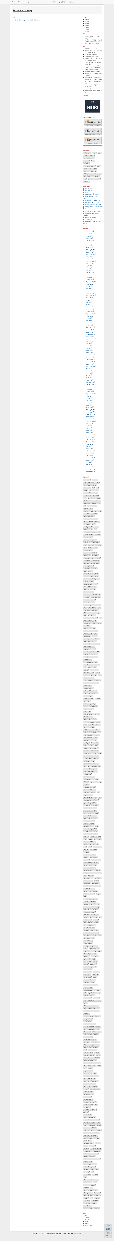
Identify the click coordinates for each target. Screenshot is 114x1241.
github (86, 886)
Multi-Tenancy (94, 670)
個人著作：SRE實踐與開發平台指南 (93, 40)
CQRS (97, 652)
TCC (85, 1029)
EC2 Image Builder (89, 1143)
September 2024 (90, 254)
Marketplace (87, 1032)
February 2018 (90, 382)
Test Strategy (92, 615)
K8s (96, 1104)
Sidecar (86, 894)
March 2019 (89, 352)
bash (89, 641)
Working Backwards (92, 873)
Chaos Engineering (89, 800)
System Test (87, 711)
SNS (95, 953)
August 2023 (89, 263)
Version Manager (88, 534)
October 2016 (89, 419)
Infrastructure (88, 1021)
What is (86, 1133)
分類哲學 (87, 31)
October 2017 (89, 391)
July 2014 (88, 462)
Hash (85, 545)
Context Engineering (89, 1016)
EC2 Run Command (89, 730)
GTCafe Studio (88, 1225)
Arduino (96, 813)
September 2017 (90, 394)
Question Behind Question (91, 610)
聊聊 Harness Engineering (90, 192)
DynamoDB (94, 743)
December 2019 (90, 332)
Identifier (86, 654)
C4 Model (86, 1120)
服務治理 (97, 1058)
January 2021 (89, 309)
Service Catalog (88, 966)
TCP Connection (92, 586)
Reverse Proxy (88, 1097)
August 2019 (89, 341)
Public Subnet (88, 1206)
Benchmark (96, 542)
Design (98, 894)
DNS (98, 482)
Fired (99, 675)
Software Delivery (89, 904)
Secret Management (94, 886)
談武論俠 (86, 782)
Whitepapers (96, 1151)
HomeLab (86, 532)
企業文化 (86, 836)
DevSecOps (95, 974)
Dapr (85, 847)
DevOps (45, 2)
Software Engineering (94, 174)
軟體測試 (87, 181)
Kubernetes (92, 545)
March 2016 (89, 432)
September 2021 (90, 295)
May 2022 (88, 288)
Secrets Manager (88, 870)
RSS (86, 1215)
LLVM (85, 865)
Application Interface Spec (91, 862)
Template (95, 763)
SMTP (96, 922)
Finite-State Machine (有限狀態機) (92, 206)
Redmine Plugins (95, 860)
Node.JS (95, 961)
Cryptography (88, 961)
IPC (85, 717)
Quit (85, 922)
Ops (85, 766)
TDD (95, 829)
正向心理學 (87, 1200)
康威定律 (86, 1198)
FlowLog (97, 613)
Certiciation (96, 998)
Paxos (85, 808)
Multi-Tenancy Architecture (91, 1006)
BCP (94, 1039)
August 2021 (89, 298)
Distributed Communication (91, 644)
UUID (96, 576)
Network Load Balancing (90, 706)
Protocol (86, 1148)
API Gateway (87, 810)
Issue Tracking (92, 667)
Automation (94, 917)
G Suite (97, 639)
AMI (91, 831)
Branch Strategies (89, 680)
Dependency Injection (90, 599)
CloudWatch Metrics (89, 995)
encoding (86, 639)
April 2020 (89, 323)
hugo (92, 672)
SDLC (99, 951)
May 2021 (88, 302)
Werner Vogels (88, 940)
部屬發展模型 (87, 883)
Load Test (86, 792)
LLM (99, 607)
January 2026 (89, 240)
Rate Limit (96, 665)
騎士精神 (92, 959)
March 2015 (89, 448)
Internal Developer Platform (91, 735)
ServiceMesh (87, 555)
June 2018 (88, 373)
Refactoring (87, 888)
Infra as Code (91, 1078)
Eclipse (86, 1146)
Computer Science (89, 158)
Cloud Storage (96, 1063)
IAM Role (86, 917)
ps (92, 881)
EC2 (91, 508)
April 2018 (89, 378)
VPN (96, 573)
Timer (95, 1164)
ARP (94, 1065)
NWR (85, 993)
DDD (85, 839)
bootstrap (87, 933)
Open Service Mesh (89, 776)
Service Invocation (89, 678)
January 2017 (89, 412)
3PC (93, 761)
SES (85, 613)
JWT (98, 1133)
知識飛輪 (91, 722)
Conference (87, 524)
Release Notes (88, 774)
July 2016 (88, 426)
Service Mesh (87, 891)
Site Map (87, 1217)
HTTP (85, 657)
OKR (99, 797)
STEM (96, 1076)
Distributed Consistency (90, 691)
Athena (86, 722)
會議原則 (86, 964)
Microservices (94, 756)
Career (86, 155)
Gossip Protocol (88, 753)
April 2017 (89, 405)
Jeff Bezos (91, 1195)
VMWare (89, 717)
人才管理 (97, 176)
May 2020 (88, 320)
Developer (87, 743)
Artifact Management (90, 1102)
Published (87, 868)
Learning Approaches (90, 719)
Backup (86, 1052)
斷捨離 (90, 1065)
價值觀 (98, 498)
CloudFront (87, 623)
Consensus (95, 555)
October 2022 (89, 279)
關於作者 (87, 23)
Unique (93, 868)
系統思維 (96, 1034)
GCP (98, 166)
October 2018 (89, 364)
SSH (98, 792)
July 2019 (88, 343)
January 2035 (89, 231)
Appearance (95, 1081)
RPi (100, 618)
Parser (99, 1122)
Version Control (91, 506)
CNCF (90, 1141)
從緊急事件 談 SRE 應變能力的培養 (93, 79)
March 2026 (89, 238)
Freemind (77, 1233)
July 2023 (88, 266)
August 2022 (89, 284)
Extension (97, 1138)
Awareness (96, 1011)
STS (85, 1045)
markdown (96, 758)
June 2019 (88, 346)
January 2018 (89, 384)
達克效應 (93, 1185)
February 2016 (90, 435)
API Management (88, 662)
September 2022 (90, 282)
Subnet (99, 1000)
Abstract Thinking (88, 511)
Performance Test (89, 1094)
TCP (85, 1065)
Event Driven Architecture (91, 818)
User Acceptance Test (90, 1084)
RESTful (97, 672)
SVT (85, 586)
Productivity (87, 1081)
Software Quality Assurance (91, 1154)
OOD (89, 701)
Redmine (86, 171)
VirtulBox (86, 672)
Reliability (86, 558)
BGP (95, 966)
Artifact (92, 821)
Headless (91, 875)
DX (92, 592)
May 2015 (88, 446)
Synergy (92, 1169)
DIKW (95, 831)
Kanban (98, 1055)
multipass (86, 576)
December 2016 (90, 414)
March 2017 (89, 407)
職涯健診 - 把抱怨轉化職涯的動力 (92, 204)
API (100, 917)
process (86, 633)
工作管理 (94, 636)
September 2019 (90, 339)
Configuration (88, 1164)
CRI (93, 888)
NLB (85, 1000)
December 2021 (90, 293)
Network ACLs (88, 1182)
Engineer (92, 782)
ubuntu (94, 1203)
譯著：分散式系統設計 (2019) (92, 44)
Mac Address (93, 857)
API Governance (96, 1032)
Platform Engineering (89, 628)
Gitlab (85, 675)
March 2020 (89, 325)
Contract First (93, 693)
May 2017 (88, 403)
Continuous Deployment (90, 899)
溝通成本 (86, 857)
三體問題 (86, 670)
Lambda (86, 529)
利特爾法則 (87, 956)
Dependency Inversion (95, 1125)
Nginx (94, 649)
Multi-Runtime (88, 920)
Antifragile (93, 1133)
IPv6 (95, 951)
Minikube (93, 1156)
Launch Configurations (90, 816)
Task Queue (87, 938)
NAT (96, 985)
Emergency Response (90, 589)
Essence (94, 503)
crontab (86, 732)
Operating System (89, 566)
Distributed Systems (90, 166)
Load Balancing (88, 620)
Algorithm (91, 993)
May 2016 (88, 428)
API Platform (94, 933)
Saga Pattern (94, 1200)
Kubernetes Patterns (89, 1122)
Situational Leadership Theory (92, 501)
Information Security (89, 1024)
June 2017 (88, 400)
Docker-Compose (96, 623)
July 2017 (88, 398)
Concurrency (87, 1063)
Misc (90, 168)
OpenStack (98, 511)
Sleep (90, 847)
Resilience (97, 1208)
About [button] (98, 2)
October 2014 (89, 460)
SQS (95, 740)
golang (86, 490)
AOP (85, 1177)
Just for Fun (93, 849)
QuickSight (98, 534)
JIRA (91, 1198)
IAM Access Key (96, 594)
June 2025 (88, 245)
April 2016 (89, 430)
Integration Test (88, 579)
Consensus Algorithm (90, 855)
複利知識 (93, 792)
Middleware (87, 779)
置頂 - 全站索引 (87, 189)
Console (92, 727)
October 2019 (89, 336)
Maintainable (91, 1029)
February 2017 (90, 410)
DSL (92, 576)
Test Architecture (88, 1104)
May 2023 (88, 270)
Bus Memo (87, 1128)
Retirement (92, 1146)
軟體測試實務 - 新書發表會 (91, 56)
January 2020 (89, 330)
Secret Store (94, 1135)
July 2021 (88, 300)
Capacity (96, 579)
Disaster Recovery (94, 748)
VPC (95, 803)
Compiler (86, 618)
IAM (99, 1159)
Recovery (86, 821)
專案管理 (86, 1187)
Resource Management (90, 540)
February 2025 (90, 250)
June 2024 (88, 256)
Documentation (88, 987)
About (94, 153)
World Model (87, 769)
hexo (91, 1052)
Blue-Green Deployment (90, 568)
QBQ (85, 1050)
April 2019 (89, 350)
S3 (100, 839)
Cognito (98, 722)
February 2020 (90, 327)
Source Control (92, 485)
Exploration (93, 964)
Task (96, 662)
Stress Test (98, 870)
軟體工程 (53, 2)
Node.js (90, 1034)
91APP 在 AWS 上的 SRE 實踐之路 (93, 66)
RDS (97, 800)
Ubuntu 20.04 (93, 808)
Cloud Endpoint (95, 597)
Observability (87, 1047)
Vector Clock (87, 480)
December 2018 (90, 359)
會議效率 (94, 1128)
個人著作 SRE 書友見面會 (91, 54)
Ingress (94, 769)
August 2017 (89, 396)
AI (85, 153)
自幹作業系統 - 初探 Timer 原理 (91, 212)
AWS (37, 2)
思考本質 (87, 27)
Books (93, 982)
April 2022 (89, 291)
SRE (85, 174)
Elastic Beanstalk (88, 797)
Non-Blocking (87, 659)
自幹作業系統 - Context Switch (91, 202)
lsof (93, 488)
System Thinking (88, 537)
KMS (85, 485)
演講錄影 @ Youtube (90, 49)
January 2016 (89, 437)
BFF (92, 1172)
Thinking (97, 1195)
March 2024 (89, 259)
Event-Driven (87, 514)
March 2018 (89, 380)
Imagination (87, 912)
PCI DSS (96, 881)
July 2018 (88, 371)
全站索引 (87, 19)
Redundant (87, 592)
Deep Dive (87, 860)
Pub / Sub (90, 613)
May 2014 (88, 464)
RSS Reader (96, 972)
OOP (85, 547)
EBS (100, 753)
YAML (99, 935)
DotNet (93, 532)
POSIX (95, 810)
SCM (85, 521)
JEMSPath (96, 920)
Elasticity (86, 849)
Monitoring (94, 493)
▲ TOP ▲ (107, 1235)
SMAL (98, 532)
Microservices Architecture (91, 1180)
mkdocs (90, 1068)
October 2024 (89, 252)
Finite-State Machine (89, 990)
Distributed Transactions (90, 771)
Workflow (95, 1086)
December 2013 (90, 469)
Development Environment (91, 527)
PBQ (96, 745)
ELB (93, 524)
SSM (85, 607)
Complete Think (17, 2)
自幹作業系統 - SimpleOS (90, 217)
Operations (87, 503)
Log (85, 909)
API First (97, 698)
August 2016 (89, 423)
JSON (98, 1029)
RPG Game (93, 842)
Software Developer (93, 521)
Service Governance (89, 516)
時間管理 (95, 891)
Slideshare (87, 1223)
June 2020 (88, 318)
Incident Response (89, 573)
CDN (94, 977)
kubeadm (86, 930)
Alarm (85, 1125)
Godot (96, 737)
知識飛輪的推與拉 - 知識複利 (91, 194)
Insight (86, 948)
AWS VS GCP (91, 1008)
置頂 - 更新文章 (87, 191)
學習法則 (87, 25)
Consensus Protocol (95, 1148)
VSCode (86, 831)
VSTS (95, 1190)
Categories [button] (29, 2)
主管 (85, 1008)
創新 (97, 1169)
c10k (94, 1182)
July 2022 (88, 286)
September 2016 (90, 421)
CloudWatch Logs (89, 698)
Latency (99, 782)
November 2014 (90, 458)
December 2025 (90, 243)
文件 (90, 951)
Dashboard (87, 1203)
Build (85, 724)
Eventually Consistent (93, 1045)
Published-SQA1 (88, 696)
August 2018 (89, 368)
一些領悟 (87, 29)
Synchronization (92, 657)
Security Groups (94, 844)
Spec (85, 896)
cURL (95, 753)
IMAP (95, 553)
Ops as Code (87, 488)
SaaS (85, 615)
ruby (96, 826)
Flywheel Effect (88, 740)
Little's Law (87, 834)
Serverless (97, 1193)
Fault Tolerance (88, 737)
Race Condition (95, 1042)
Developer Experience (90, 787)
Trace (97, 730)
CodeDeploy (92, 948)
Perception (87, 652)
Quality (86, 951)
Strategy (97, 993)
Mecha (91, 865)
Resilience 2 (95, 883)
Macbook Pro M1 (88, 985)
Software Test (88, 1037)
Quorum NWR (88, 972)
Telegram (86, 563)
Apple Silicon (87, 685)
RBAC (92, 930)
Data (93, 161)
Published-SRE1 (88, 1099)
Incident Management (90, 1167)
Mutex (90, 571)
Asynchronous (88, 977)
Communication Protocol (90, 519)
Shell (95, 633)
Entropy (86, 1169)
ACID (85, 1068)
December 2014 (90, 455)
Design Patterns (88, 943)
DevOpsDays (94, 956)
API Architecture (88, 969)
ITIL (95, 529)
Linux (85, 168)
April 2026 (89, 236)
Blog (99, 153)
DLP (94, 1073)
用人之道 (86, 581)
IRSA (92, 652)
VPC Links (95, 1174)
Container (87, 161)
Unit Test (86, 784)
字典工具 (71, 2)
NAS (91, 1076)
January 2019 (89, 357)
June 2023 (88, 268)
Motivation (87, 597)
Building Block (97, 847)
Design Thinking (88, 1019)
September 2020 (90, 314)
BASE (85, 667)
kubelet (86, 683)
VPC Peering (91, 498)
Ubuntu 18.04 (88, 495)
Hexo (54, 1233)
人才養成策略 (87, 636)
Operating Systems (89, 646)
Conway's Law (93, 675)
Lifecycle (86, 1135)
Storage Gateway (88, 1058)
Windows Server (88, 878)
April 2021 (89, 304)
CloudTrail (87, 493)
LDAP (85, 1003)
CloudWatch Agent (95, 1089)
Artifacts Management (94, 766)
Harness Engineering (93, 907)
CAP (85, 701)
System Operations (95, 836)
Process (86, 756)
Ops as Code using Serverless (92, 89)
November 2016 (90, 416)
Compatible (93, 732)
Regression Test (88, 1071)
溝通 (85, 179)
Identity (86, 842)
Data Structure (88, 553)
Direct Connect (88, 665)
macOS (86, 693)
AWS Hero (95, 1047)
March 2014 (89, 467)
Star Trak (86, 1156)
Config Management (89, 1026)
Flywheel (92, 894)
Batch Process (88, 998)
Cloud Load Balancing (90, 790)
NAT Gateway (87, 605)
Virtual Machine (88, 1190)
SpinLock (86, 959)
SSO (99, 732)
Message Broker (88, 550)
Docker (94, 641)
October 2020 (89, 311)
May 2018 (88, 375)
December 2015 (90, 439)
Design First (95, 779)
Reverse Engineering (89, 901)
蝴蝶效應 (96, 1198)
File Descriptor (94, 750)
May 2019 (88, 348)
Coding (92, 155)
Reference (94, 171)
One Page (86, 1185)
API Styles (91, 922)
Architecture (87, 974)
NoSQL (99, 990)
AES (93, 602)
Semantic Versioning (93, 909)
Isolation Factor (88, 1138)
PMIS (85, 875)
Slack (85, 571)
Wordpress (87, 826)
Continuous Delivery (89, 980)
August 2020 (89, 316)
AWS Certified (88, 805)
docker (98, 1026)
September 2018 (90, 366)
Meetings (87, 982)
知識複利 (97, 1143)
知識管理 (90, 179)
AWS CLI (86, 953)
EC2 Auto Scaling (96, 558)
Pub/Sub (96, 1052)
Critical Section (88, 1073)
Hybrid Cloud (87, 1115)
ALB (91, 654)
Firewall (86, 844)
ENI (91, 529)
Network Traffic (88, 1208)
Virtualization (91, 925)
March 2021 (89, 307)
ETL (95, 865)
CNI (92, 826)
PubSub (86, 508)
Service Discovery (88, 1091)
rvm (97, 488)
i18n (95, 620)
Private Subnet (88, 1039)
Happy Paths (94, 618)
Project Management (89, 1117)
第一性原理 (87, 1042)
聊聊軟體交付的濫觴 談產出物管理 (93, 77)
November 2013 (90, 471)
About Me (87, 1219)
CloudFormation (88, 714)
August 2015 (89, 444)
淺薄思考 (97, 680)
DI (98, 914)
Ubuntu (97, 904)
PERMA (90, 1050)
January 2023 (89, 272)
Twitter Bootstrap (62, 1233)
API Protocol (87, 1174)
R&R (91, 633)
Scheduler (94, 834)
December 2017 (90, 387)
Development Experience (91, 946)
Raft (85, 925)
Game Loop (87, 602)
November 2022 (90, 277)
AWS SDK (86, 1076)
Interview (86, 914)
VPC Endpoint (87, 1011)
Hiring (98, 1016)
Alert (85, 1141)
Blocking (86, 1089)
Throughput (87, 1086)
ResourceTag (95, 560)
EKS (95, 1050)
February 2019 (90, 355)
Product (90, 839)
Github (86, 1221)
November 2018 (90, 362)
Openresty (91, 745)
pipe (92, 639)
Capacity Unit (87, 758)
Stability (90, 829)
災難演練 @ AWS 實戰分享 (91, 71)
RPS (98, 1008)
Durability (86, 852)
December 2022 (90, 275)
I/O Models (87, 1107)
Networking (87, 594)
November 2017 (90, 389)
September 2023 (90, 261)
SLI (99, 948)
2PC (85, 1078)
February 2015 (90, 451)
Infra (85, 498)
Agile (99, 503)
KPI (85, 761)
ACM (88, 761)
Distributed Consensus (90, 1159)
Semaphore (87, 560)
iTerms (96, 584)
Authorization (88, 935)
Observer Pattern (96, 1130)
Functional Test (88, 584)
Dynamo (97, 714)
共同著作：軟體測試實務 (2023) (92, 42)
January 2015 (89, 453)
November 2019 (90, 334)
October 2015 (89, 442)
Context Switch (94, 683)
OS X (95, 168)
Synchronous (87, 763)
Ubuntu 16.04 (88, 1151)
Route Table (87, 626)
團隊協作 (93, 914)
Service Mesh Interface (90, 1060)
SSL (91, 953)
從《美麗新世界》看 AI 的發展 (91, 200)
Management (96, 605)
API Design (87, 1172)
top (95, 797)
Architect (95, 805)
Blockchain (87, 1130)
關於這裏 (87, 21)
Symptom (86, 1013)
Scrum (99, 1065)
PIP (91, 1187)
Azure (94, 935)
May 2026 (88, 234)
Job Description (88, 219)
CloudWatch (87, 542)
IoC (85, 873)
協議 (96, 547)
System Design (88, 176)
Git (85, 506)
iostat (85, 748)
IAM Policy (96, 495)
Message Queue (88, 1193)
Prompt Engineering (89, 927)
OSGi (96, 654)
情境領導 (94, 514)
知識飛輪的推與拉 (88, 688)
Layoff (94, 912)
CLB (85, 1034)
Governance (87, 649)
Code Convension (89, 709)
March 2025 (89, 247)
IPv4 (95, 878)
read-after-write (88, 813)
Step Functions (88, 795)
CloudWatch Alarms (89, 1055)
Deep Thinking (92, 607)
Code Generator (95, 1120)
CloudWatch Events (89, 823)
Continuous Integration (90, 631)
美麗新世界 (91, 724)
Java (85, 829)
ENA (85, 1195)
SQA (85, 641)
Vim (85, 907)
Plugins (99, 545)
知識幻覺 (90, 547)
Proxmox (95, 480)
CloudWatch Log (88, 1161)
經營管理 (62, 2)
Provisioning (91, 1000)
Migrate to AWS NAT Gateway (31, 20)
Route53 (98, 724)
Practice (86, 750)
